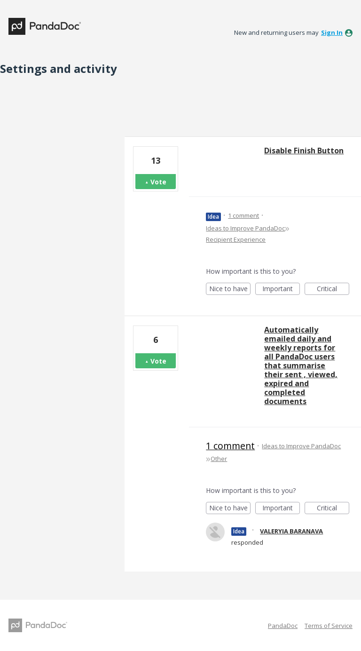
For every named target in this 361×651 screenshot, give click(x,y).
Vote (158, 181)
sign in (332, 32)
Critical (333, 289)
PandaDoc (283, 625)
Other (219, 458)
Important (281, 289)
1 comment (243, 215)
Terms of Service (329, 625)
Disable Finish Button (304, 150)
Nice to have (230, 289)
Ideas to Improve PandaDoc (245, 228)
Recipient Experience (236, 239)
